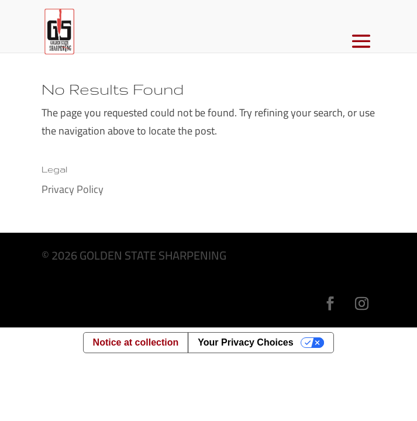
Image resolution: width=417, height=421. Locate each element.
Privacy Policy (73, 189)
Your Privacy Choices (245, 342)
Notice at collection (136, 342)
